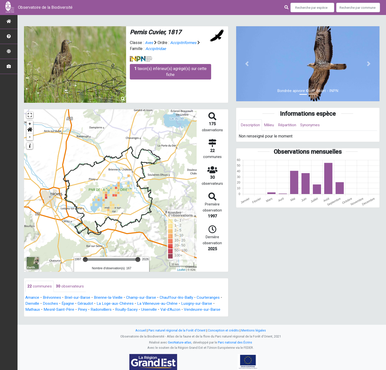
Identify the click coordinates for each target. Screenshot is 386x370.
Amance (32, 297)
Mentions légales (253, 331)
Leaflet (181, 269)
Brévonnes (52, 297)
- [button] (30, 137)
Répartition (289, 125)
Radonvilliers (104, 309)
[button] (30, 130)
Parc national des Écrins (235, 343)
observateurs (70, 286)
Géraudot (90, 303)
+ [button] (30, 124)
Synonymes (313, 125)
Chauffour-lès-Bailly (180, 297)
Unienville (155, 309)
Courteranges (213, 297)
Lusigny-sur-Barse (204, 303)
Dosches (54, 303)
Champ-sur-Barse (144, 297)
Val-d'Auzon (177, 309)
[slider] (85, 259)
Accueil (140, 331)
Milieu (270, 125)
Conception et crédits (223, 331)
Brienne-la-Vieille (110, 297)
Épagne (72, 303)
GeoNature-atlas (179, 343)
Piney (84, 309)
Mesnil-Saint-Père (60, 309)
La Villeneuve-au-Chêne (163, 303)
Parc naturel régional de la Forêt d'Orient (177, 331)
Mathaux (32, 309)
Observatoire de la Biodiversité (45, 7)
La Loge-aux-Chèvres (120, 303)
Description (251, 125)
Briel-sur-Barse (78, 297)
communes (39, 286)
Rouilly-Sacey (131, 309)
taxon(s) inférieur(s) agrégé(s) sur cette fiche (170, 71)
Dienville (35, 303)
